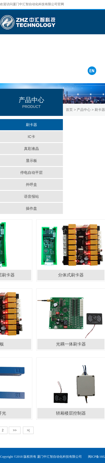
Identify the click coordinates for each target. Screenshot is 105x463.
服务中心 (54, 46)
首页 (69, 110)
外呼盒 (31, 184)
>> (15, 430)
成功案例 (33, 46)
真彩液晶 (31, 148)
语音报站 (31, 196)
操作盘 (31, 208)
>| (28, 430)
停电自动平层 (31, 172)
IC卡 (31, 136)
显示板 (31, 160)
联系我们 (76, 46)
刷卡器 (31, 125)
